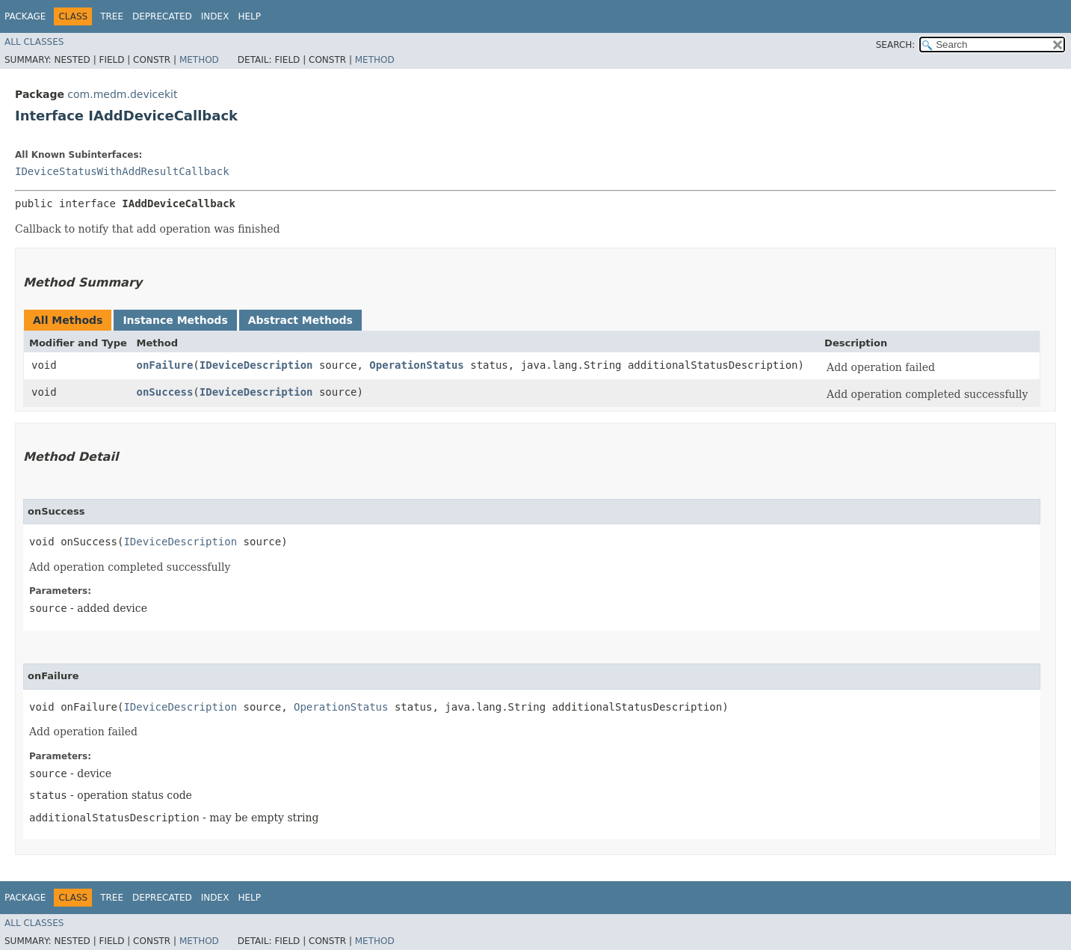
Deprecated (162, 16)
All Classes (34, 42)
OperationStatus (416, 365)
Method (199, 60)
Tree (111, 16)
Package (25, 16)
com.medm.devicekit (122, 94)
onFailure (164, 365)
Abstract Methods (300, 320)
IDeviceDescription (256, 365)
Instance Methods (175, 320)
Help (249, 16)
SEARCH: (896, 45)
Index (215, 16)
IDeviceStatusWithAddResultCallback (122, 171)
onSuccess (164, 392)
